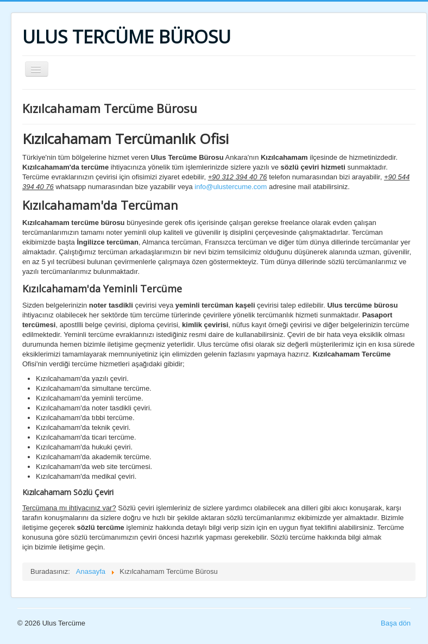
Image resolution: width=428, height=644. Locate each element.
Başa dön (396, 623)
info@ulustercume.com (230, 187)
